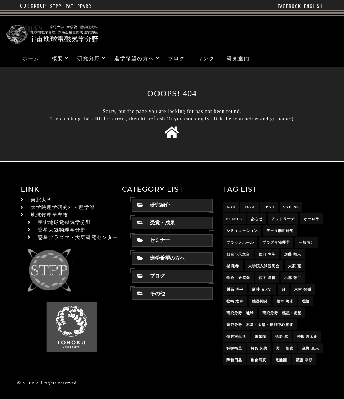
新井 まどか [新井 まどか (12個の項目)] (262, 289)
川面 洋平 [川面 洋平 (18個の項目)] (235, 289)
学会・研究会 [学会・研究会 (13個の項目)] (238, 278)
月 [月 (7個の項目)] (284, 289)
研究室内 (238, 58)
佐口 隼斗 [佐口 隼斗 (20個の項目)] (267, 254)
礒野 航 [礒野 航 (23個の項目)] (281, 336)
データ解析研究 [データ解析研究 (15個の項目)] (280, 231)
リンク (206, 58)
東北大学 (41, 200)
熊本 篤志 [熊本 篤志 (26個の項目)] (284, 301)
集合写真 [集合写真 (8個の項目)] (258, 360)
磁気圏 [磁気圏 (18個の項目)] (260, 336)
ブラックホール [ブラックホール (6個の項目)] (240, 242)
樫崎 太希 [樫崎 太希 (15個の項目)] (235, 301)
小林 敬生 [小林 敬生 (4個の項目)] (292, 278)
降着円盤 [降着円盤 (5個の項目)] (234, 360)
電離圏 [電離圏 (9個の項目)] (281, 360)
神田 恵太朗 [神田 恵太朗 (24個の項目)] (307, 336)
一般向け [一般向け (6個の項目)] (306, 242)
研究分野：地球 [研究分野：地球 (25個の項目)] (240, 313)
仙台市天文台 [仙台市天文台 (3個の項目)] (238, 254)
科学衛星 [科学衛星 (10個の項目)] (234, 348)
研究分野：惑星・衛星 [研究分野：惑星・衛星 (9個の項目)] (282, 313)
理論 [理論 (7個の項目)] (306, 301)
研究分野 (88, 58)
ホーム (31, 58)
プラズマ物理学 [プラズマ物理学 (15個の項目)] (276, 242)
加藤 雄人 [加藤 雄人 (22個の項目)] (292, 254)
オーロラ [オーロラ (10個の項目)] (311, 219)
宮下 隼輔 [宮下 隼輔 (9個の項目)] (267, 278)
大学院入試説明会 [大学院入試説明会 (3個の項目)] (264, 266)
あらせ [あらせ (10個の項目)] (257, 219)
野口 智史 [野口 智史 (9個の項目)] (284, 348)
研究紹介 (153, 205)
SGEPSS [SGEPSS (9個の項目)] (290, 207)
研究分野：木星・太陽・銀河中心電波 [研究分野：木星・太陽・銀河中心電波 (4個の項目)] (259, 325)
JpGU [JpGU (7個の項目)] (269, 207)
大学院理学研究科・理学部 (63, 207)
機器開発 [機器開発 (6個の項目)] (260, 301)
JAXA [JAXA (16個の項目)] (249, 207)
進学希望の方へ (134, 58)
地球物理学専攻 (49, 215)
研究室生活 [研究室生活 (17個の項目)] (236, 336)
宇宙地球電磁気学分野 (64, 222)
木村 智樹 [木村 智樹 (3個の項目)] (302, 289)
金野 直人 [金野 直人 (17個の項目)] (310, 348)
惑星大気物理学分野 (62, 230)
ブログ (176, 58)
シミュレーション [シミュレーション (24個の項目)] (242, 231)
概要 (57, 58)
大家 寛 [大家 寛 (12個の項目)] (294, 266)
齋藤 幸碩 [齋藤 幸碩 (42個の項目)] (304, 360)
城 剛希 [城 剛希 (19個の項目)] (233, 266)
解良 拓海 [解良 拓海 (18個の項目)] (259, 348)
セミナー (153, 240)
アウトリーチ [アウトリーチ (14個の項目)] (283, 219)
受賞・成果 (156, 223)
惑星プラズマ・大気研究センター (78, 237)
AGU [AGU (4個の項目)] (230, 207)
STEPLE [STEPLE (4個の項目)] (234, 219)
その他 (151, 293)
